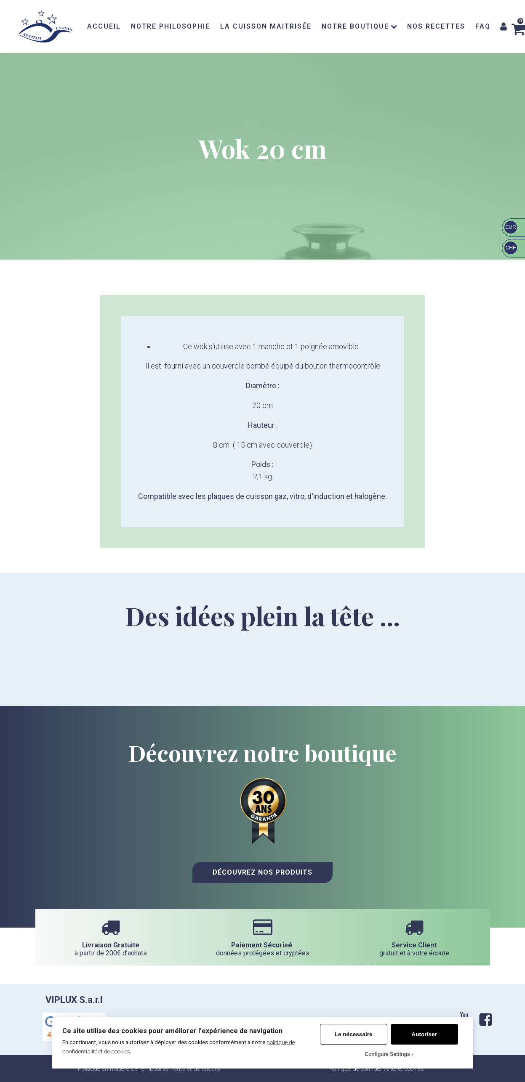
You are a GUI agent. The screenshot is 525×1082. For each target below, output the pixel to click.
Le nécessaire (354, 1034)
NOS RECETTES (436, 26)
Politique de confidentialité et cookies (376, 1068)
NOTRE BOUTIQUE (359, 26)
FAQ (482, 26)
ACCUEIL (104, 26)
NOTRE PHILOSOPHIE (170, 26)
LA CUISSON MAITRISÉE (266, 26)
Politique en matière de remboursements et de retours (149, 1068)
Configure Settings (387, 1054)
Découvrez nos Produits (262, 872)
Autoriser (424, 1034)
